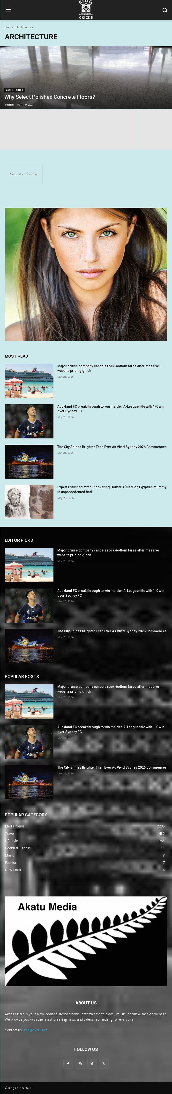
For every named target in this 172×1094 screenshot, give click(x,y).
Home (9, 27)
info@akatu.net (35, 1030)
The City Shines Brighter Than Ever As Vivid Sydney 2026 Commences (112, 447)
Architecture (15, 90)
